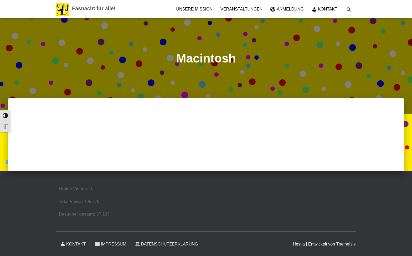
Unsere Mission (194, 9)
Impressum (110, 244)
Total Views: (71, 201)
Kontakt (324, 9)
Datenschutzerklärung (166, 244)
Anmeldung (286, 9)
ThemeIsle (346, 244)
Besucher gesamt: (77, 214)
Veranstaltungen (241, 9)
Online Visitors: (75, 188)
